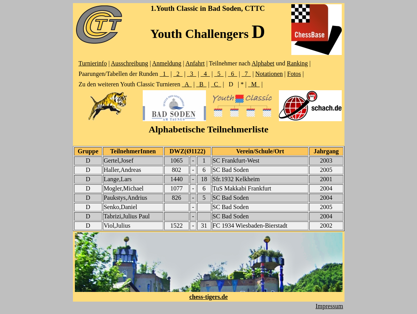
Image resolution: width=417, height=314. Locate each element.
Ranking (297, 63)
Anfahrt (195, 63)
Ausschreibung (129, 63)
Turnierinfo (92, 63)
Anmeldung (167, 63)
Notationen (269, 73)
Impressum (329, 306)
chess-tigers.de (208, 296)
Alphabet (263, 63)
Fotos (294, 73)
